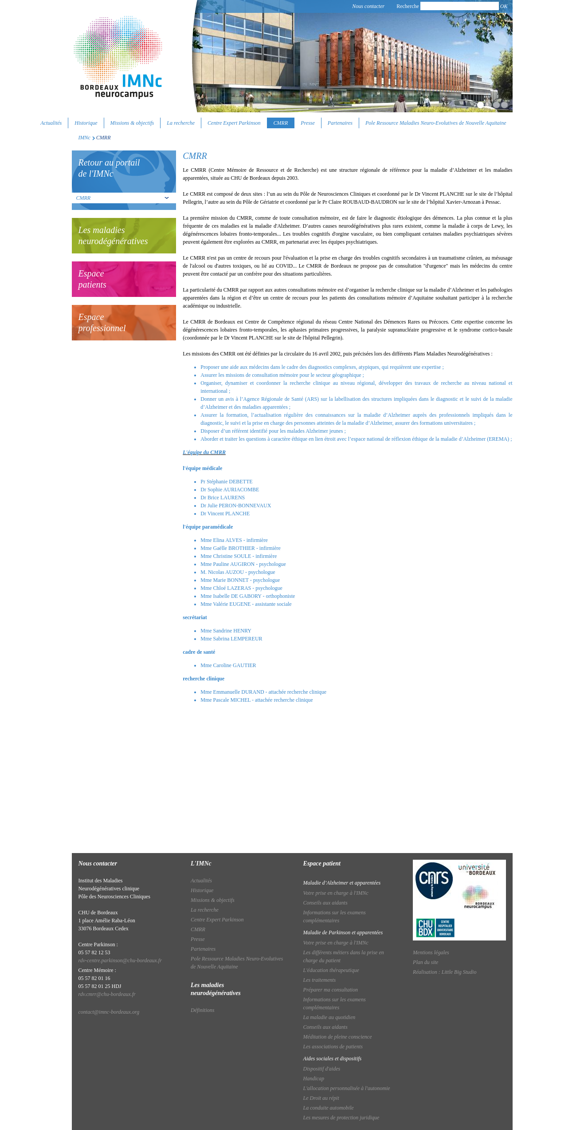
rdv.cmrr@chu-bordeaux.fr (107, 994)
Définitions (202, 1010)
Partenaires (340, 123)
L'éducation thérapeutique (331, 970)
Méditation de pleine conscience (337, 1037)
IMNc (84, 137)
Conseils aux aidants (325, 903)
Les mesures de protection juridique (341, 1117)
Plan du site (425, 962)
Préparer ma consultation (330, 990)
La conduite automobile (328, 1108)
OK (504, 6)
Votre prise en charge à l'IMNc (335, 893)
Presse (308, 123)
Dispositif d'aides (322, 1069)
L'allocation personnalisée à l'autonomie (346, 1088)
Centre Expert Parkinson (234, 123)
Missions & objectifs (132, 123)
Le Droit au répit (321, 1098)
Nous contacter (368, 6)
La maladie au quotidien (329, 1017)
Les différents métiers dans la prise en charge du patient (343, 956)
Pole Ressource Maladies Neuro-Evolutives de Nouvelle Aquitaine (435, 123)
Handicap (313, 1078)
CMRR (281, 123)
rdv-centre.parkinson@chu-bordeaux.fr (120, 960)
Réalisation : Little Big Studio (444, 972)
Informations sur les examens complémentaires (334, 916)
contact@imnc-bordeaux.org (109, 1012)
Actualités (51, 123)
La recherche (181, 123)
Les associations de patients (333, 1046)
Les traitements (319, 980)
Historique (85, 123)
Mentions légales (431, 952)
